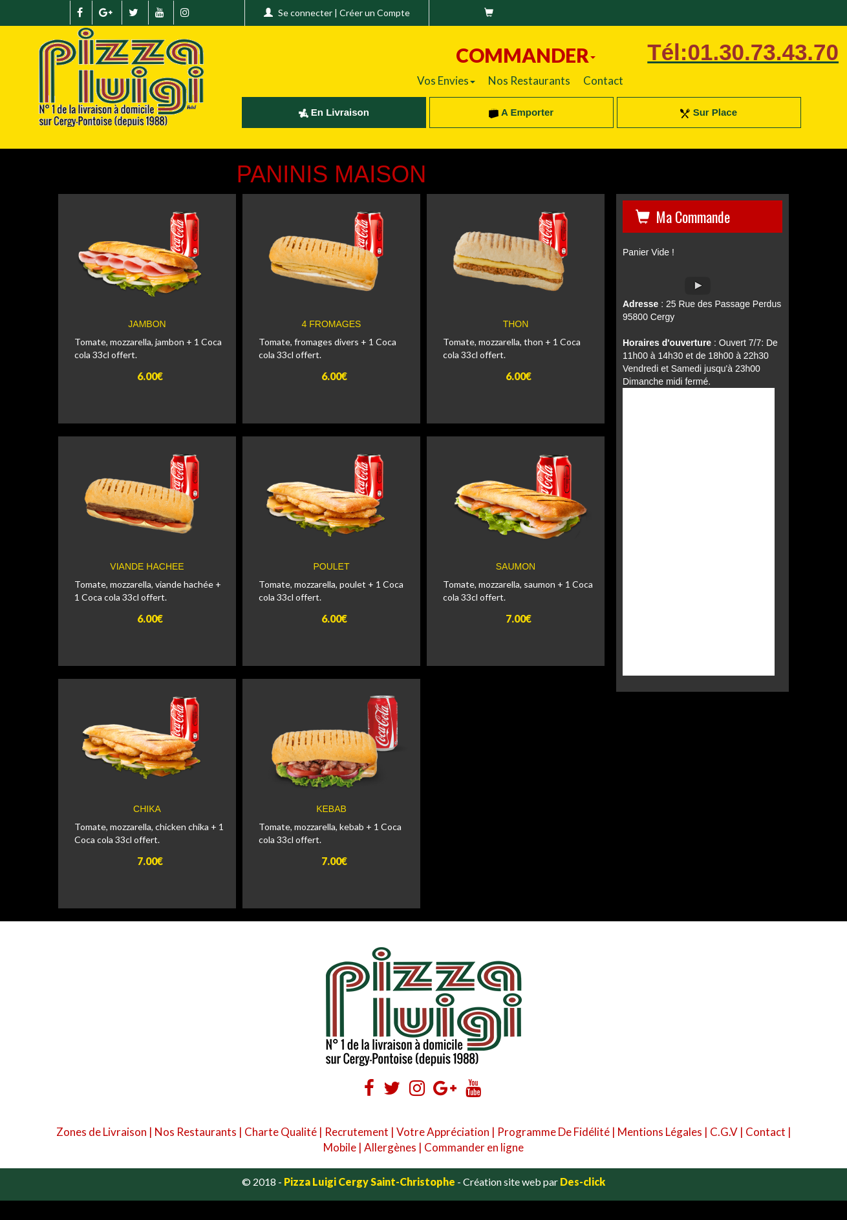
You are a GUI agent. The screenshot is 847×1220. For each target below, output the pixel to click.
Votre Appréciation (442, 1132)
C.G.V (724, 1132)
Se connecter (305, 12)
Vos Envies (446, 80)
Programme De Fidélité (553, 1132)
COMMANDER (525, 55)
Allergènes (390, 1147)
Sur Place (708, 112)
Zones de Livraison (101, 1132)
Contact (603, 80)
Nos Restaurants (529, 80)
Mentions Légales (659, 1132)
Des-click (582, 1181)
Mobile (339, 1147)
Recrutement (357, 1132)
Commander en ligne (474, 1147)
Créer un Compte (374, 12)
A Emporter (521, 112)
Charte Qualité (280, 1132)
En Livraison (334, 112)
